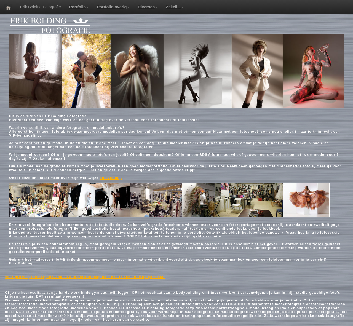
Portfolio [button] (79, 7)
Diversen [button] (148, 7)
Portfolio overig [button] (113, 7)
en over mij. (111, 178)
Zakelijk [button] (174, 7)
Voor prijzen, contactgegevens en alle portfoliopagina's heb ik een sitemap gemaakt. (85, 277)
